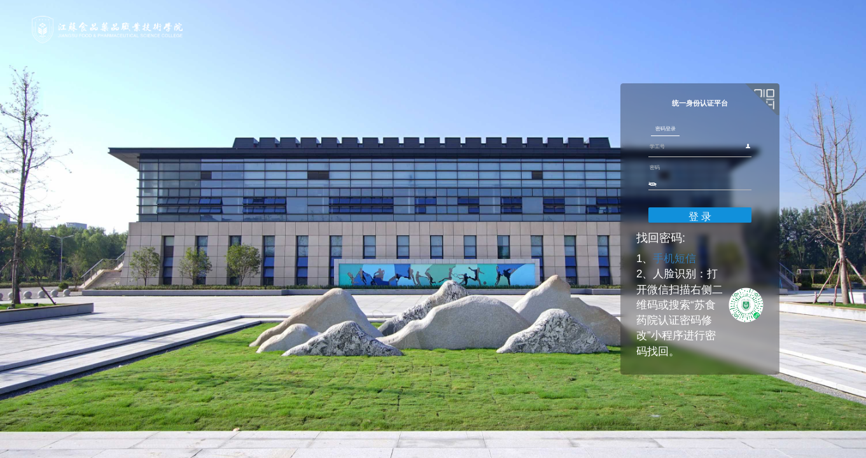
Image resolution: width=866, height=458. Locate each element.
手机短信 (594, 295)
